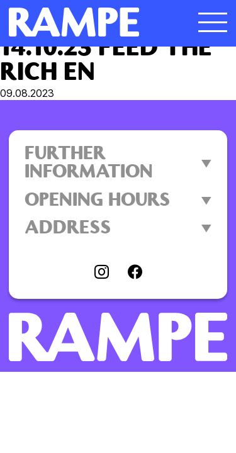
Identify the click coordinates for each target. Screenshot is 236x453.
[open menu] (212, 22)
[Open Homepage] (90, 22)
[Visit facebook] (135, 273)
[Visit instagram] (101, 273)
